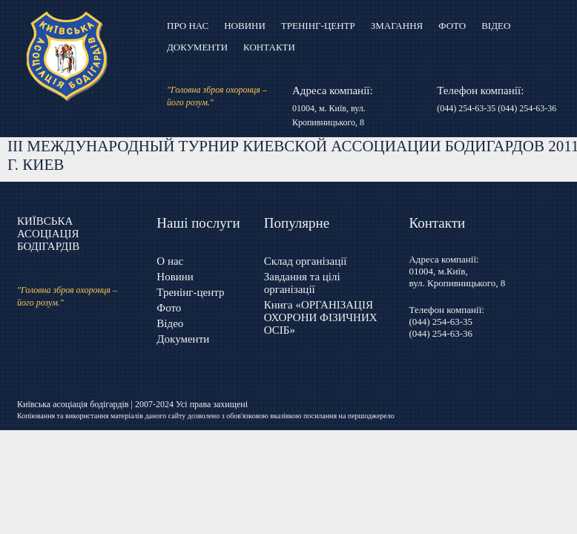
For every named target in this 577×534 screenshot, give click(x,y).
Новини (245, 25)
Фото (452, 25)
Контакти (269, 47)
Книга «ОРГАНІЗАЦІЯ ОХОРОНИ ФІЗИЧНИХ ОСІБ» (320, 317)
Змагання (397, 25)
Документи (197, 47)
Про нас (187, 25)
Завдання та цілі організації (302, 283)
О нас (169, 261)
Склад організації (305, 261)
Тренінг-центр (318, 25)
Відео (495, 25)
